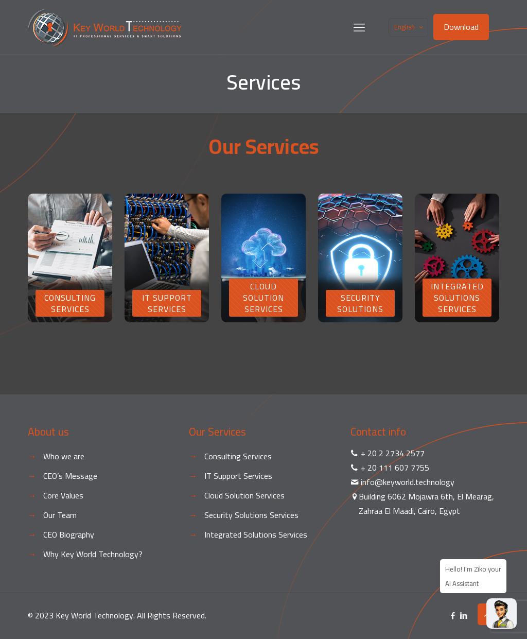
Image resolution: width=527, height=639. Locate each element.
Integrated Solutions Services (255, 534)
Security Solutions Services (251, 515)
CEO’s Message (70, 475)
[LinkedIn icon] (463, 615)
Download (461, 26)
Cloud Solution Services (244, 495)
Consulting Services (238, 456)
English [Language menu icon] (409, 27)
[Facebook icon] (452, 615)
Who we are (63, 456)
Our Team (60, 515)
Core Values (63, 495)
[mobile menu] (359, 27)
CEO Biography (68, 534)
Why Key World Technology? (93, 554)
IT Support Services (238, 475)
